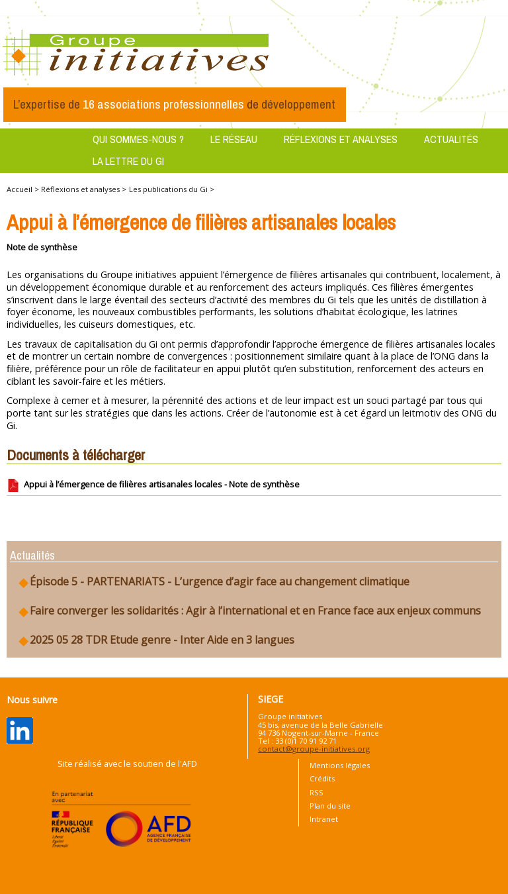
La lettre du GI (128, 161)
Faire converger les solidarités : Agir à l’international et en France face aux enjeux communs (249, 611)
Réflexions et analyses (341, 139)
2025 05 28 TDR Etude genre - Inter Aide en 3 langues (155, 640)
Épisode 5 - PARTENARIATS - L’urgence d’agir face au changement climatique (213, 581)
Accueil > (24, 189)
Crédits (322, 778)
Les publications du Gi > (171, 189)
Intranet (324, 819)
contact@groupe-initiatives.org (314, 749)
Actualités (451, 139)
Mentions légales (340, 765)
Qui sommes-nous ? (138, 139)
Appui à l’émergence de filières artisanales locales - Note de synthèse (153, 485)
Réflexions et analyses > (83, 189)
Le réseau (233, 139)
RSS (316, 792)
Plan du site (330, 806)
